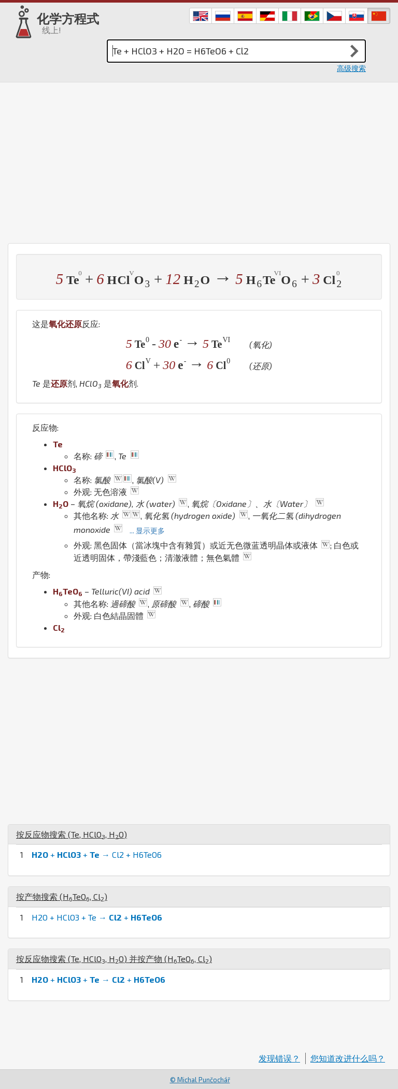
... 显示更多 (147, 530)
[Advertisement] (199, 160)
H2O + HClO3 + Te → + (97, 917)
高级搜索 (351, 68)
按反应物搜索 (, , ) (71, 834)
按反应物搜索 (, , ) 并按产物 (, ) (114, 959)
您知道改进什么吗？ (347, 1058)
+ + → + (98, 979)
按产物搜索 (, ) (61, 896)
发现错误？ (279, 1058)
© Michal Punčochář (200, 1080)
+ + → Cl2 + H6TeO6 (97, 854)
